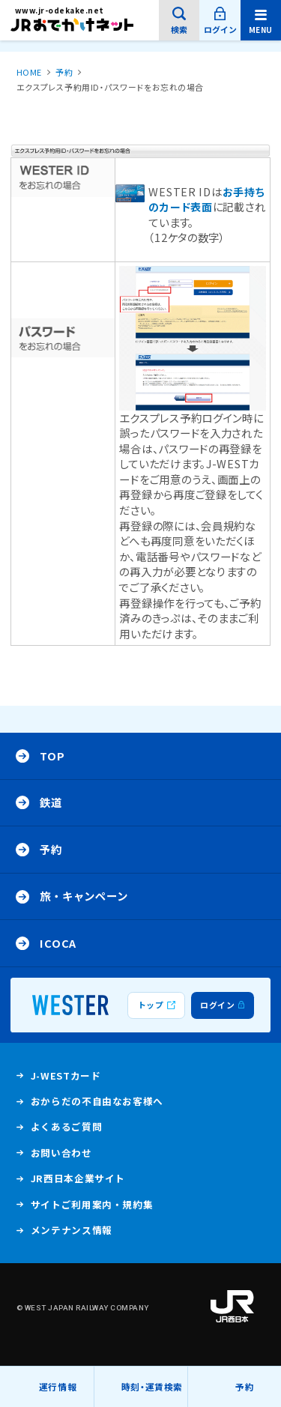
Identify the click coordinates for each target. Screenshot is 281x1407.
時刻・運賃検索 (152, 1386)
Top (52, 755)
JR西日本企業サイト (78, 1181)
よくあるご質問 (66, 1129)
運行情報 (57, 1393)
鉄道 (50, 802)
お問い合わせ (61, 1153)
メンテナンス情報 (71, 1233)
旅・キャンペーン (83, 896)
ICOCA (58, 943)
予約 (244, 1386)
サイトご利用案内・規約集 (92, 1204)
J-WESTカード (66, 1078)
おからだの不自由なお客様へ (97, 1101)
